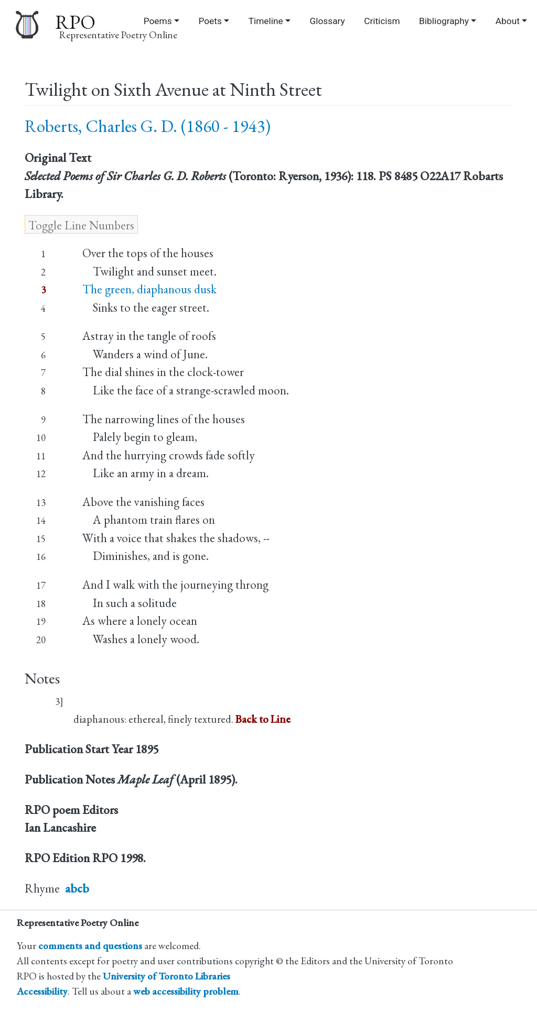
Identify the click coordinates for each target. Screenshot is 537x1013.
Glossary (327, 21)
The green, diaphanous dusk (149, 289)
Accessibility (42, 991)
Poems (158, 21)
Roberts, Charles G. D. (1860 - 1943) (148, 126)
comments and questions (90, 945)
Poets (209, 21)
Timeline (266, 21)
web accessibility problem (186, 991)
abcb (77, 888)
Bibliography (444, 21)
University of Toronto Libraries (166, 976)
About (508, 21)
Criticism (382, 21)
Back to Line (263, 719)
